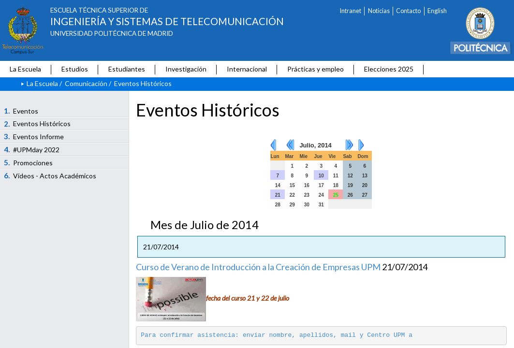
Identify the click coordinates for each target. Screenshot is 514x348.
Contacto (408, 10)
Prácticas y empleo (315, 69)
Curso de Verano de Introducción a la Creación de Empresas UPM (258, 266)
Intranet (350, 10)
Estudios (74, 69)
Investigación (185, 69)
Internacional (247, 69)
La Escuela (25, 69)
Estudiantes (126, 69)
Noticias (379, 10)
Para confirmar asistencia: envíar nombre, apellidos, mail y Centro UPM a (278, 335)
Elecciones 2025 (388, 69)
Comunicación (86, 83)
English (437, 10)
